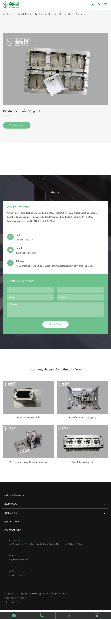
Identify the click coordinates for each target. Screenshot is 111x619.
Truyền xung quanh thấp (28, 417)
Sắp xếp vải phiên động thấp (82, 417)
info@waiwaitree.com (55, 250)
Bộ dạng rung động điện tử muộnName (28, 462)
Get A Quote (55, 324)
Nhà (8, 14)
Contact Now (17, 125)
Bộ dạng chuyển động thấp (72, 14)
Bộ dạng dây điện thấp (46, 14)
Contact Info (18, 207)
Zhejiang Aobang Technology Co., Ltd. (33, 593)
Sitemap (8, 598)
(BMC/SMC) (54, 505)
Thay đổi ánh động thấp (82, 462)
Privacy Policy (20, 598)
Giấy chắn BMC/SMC (22, 14)
